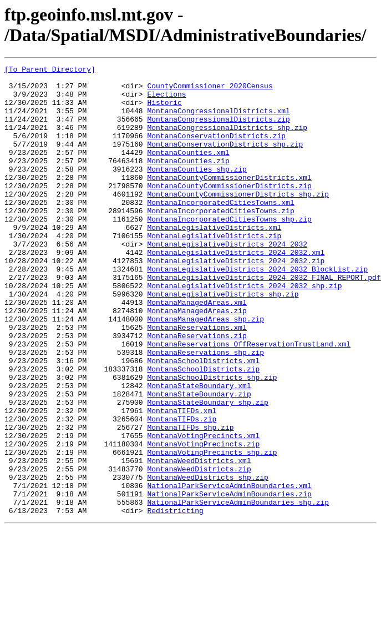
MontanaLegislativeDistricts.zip (214, 270)
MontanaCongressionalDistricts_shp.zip (227, 140)
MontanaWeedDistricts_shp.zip (207, 560)
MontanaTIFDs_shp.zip (190, 500)
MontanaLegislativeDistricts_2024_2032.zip (235, 300)
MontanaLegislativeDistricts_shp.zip (222, 340)
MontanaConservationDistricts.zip (216, 150)
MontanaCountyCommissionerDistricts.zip (229, 210)
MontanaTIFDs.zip (181, 490)
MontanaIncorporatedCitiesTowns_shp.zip (229, 250)
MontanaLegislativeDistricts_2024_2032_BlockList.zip (257, 310)
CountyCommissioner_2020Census (209, 91)
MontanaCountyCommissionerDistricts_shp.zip (238, 220)
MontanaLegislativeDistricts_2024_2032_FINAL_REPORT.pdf (263, 320)
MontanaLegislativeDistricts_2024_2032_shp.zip (244, 330)
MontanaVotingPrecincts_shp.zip (212, 530)
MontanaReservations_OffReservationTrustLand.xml (248, 400)
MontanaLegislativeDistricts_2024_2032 (227, 280)
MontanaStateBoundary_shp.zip (207, 470)
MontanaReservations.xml (196, 380)
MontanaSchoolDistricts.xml (203, 420)
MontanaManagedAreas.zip (196, 360)
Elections (166, 100)
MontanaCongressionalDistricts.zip (218, 130)
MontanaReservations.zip (196, 390)
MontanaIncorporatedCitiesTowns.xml (220, 230)
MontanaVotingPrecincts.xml (203, 510)
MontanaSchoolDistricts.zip (203, 430)
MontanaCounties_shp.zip (196, 190)
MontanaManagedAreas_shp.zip (205, 370)
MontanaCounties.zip (188, 180)
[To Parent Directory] (49, 71)
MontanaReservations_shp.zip (205, 410)
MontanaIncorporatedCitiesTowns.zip (220, 240)
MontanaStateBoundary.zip (199, 460)
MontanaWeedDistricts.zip (199, 550)
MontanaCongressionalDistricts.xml (218, 120)
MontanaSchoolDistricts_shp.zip (212, 440)
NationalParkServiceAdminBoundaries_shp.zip (238, 590)
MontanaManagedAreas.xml (196, 350)
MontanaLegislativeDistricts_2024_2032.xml (235, 290)
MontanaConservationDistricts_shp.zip (225, 160)
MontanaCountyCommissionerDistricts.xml (229, 200)
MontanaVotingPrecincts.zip (203, 520)
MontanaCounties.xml (188, 170)
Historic (164, 110)
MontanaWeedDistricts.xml (199, 540)
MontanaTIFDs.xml (181, 480)
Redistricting (175, 600)
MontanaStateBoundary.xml (199, 450)
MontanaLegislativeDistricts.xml (214, 260)
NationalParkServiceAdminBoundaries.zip (229, 580)
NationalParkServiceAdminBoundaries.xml (229, 570)
